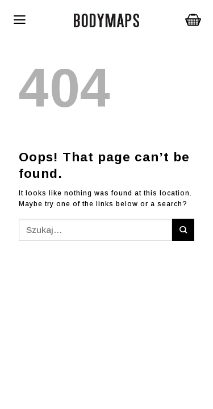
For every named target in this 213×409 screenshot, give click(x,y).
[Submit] (183, 230)
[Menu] (45, 19)
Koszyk (193, 20)
